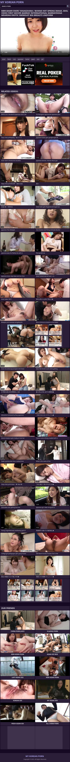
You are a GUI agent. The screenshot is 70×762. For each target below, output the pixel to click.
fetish (9, 59)
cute (14, 59)
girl (42, 59)
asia (38, 59)
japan (33, 59)
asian (3, 59)
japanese (20, 59)
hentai (27, 59)
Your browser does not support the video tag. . (35, 37)
